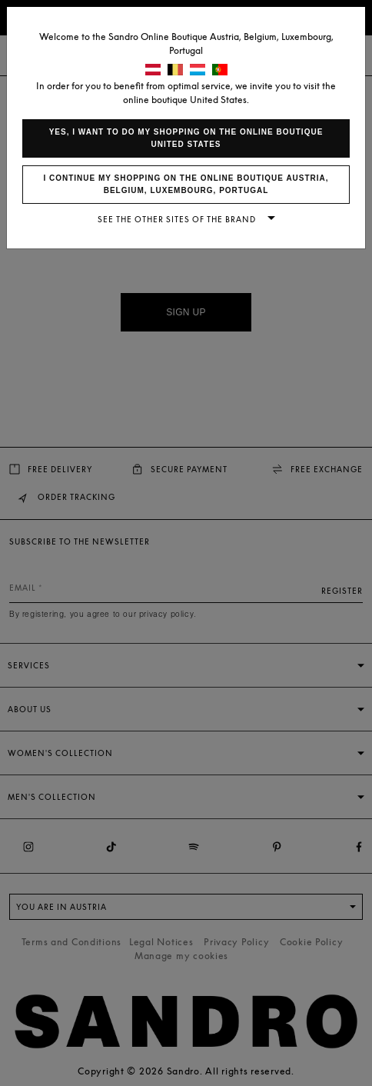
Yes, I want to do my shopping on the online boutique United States (186, 138)
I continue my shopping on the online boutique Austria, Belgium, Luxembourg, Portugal (185, 184)
